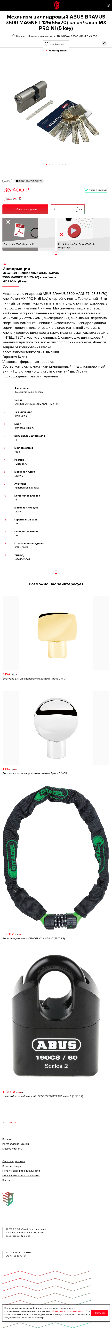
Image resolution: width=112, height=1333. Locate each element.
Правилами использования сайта (68, 1311)
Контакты (8, 1180)
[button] (46, 164)
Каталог (7, 1139)
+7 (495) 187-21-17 (14, 1123)
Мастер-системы (12, 1148)
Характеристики (58, 50)
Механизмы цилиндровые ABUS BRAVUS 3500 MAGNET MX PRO (62, 36)
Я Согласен (99, 1313)
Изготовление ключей (15, 1144)
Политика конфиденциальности (21, 1170)
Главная (20, 36)
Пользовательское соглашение (21, 1175)
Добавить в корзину (25, 209)
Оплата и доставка (13, 1161)
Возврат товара (11, 1166)
